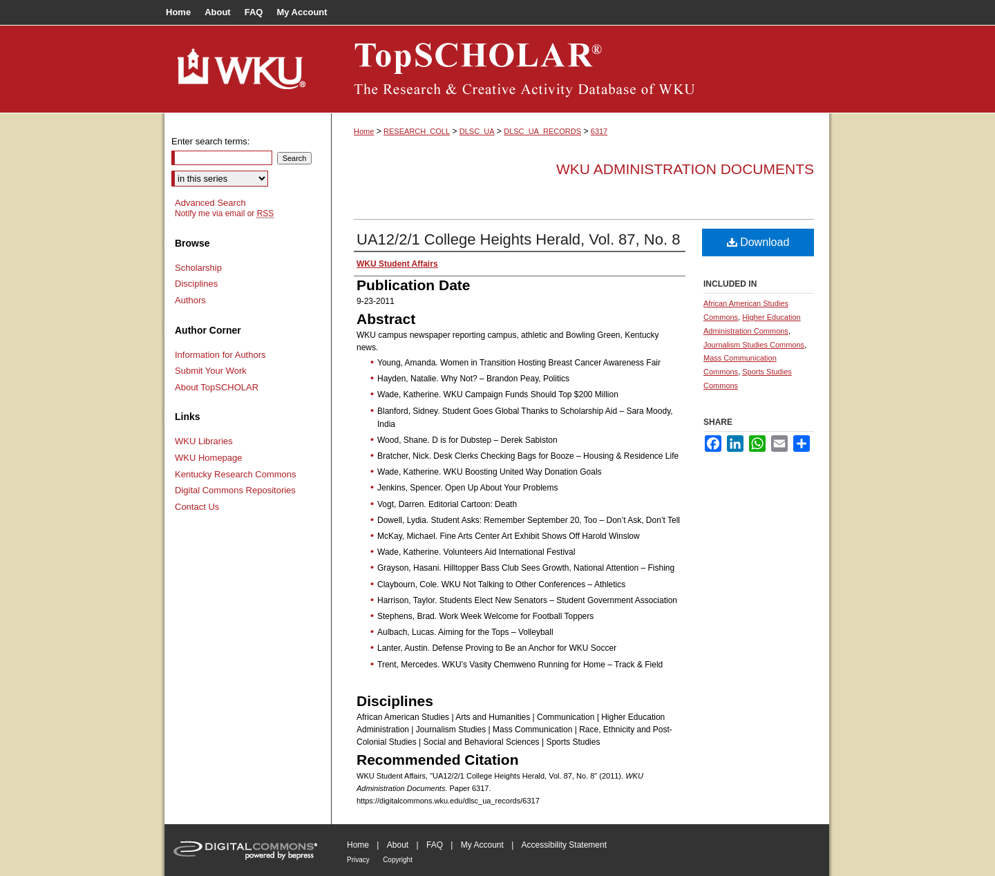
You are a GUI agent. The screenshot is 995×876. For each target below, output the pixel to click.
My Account (482, 845)
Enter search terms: (210, 141)
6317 (599, 131)
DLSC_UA (477, 131)
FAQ (434, 845)
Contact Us (197, 507)
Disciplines (196, 283)
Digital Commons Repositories (235, 490)
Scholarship (198, 268)
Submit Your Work (211, 370)
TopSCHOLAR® (580, 69)
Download (758, 242)
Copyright (398, 860)
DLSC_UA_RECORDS (542, 131)
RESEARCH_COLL (416, 131)
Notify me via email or (224, 213)
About (397, 845)
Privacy (358, 860)
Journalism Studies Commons (753, 345)
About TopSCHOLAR (216, 387)
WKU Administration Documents (685, 169)
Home (364, 131)
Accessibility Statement (564, 845)
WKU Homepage (209, 458)
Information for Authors (220, 355)
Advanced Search (210, 203)
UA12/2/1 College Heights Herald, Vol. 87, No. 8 (518, 239)
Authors (190, 300)
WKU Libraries (204, 441)
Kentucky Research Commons (235, 474)
